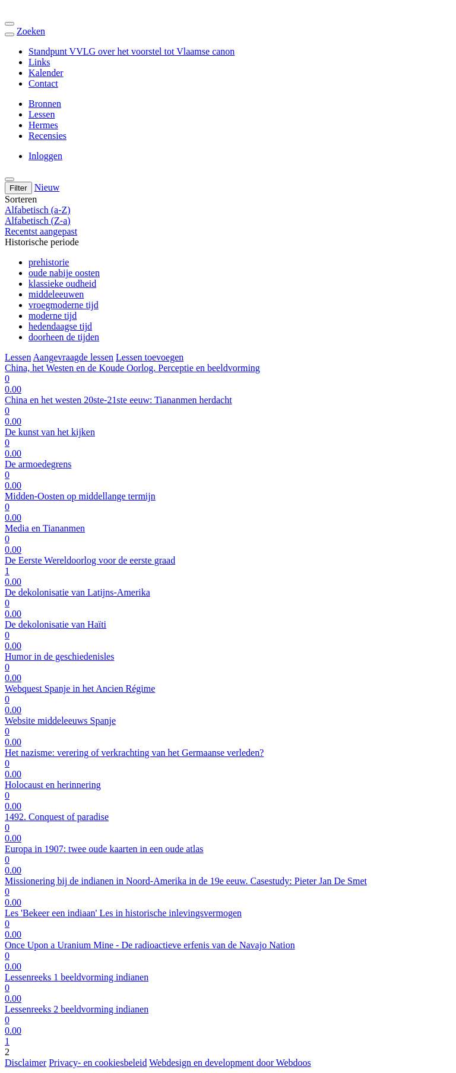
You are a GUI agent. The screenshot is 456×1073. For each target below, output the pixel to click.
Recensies (47, 136)
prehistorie (48, 262)
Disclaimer (25, 1063)
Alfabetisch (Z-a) (38, 221)
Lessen (41, 114)
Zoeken (31, 31)
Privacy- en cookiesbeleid (98, 1063)
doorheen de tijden (63, 337)
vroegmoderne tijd (63, 305)
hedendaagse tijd (60, 326)
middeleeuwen (56, 294)
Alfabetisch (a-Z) (38, 210)
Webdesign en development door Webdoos (230, 1063)
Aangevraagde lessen (73, 357)
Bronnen (44, 104)
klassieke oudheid (62, 283)
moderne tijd (52, 316)
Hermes (43, 125)
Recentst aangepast (41, 231)
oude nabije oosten (64, 273)
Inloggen (45, 156)
